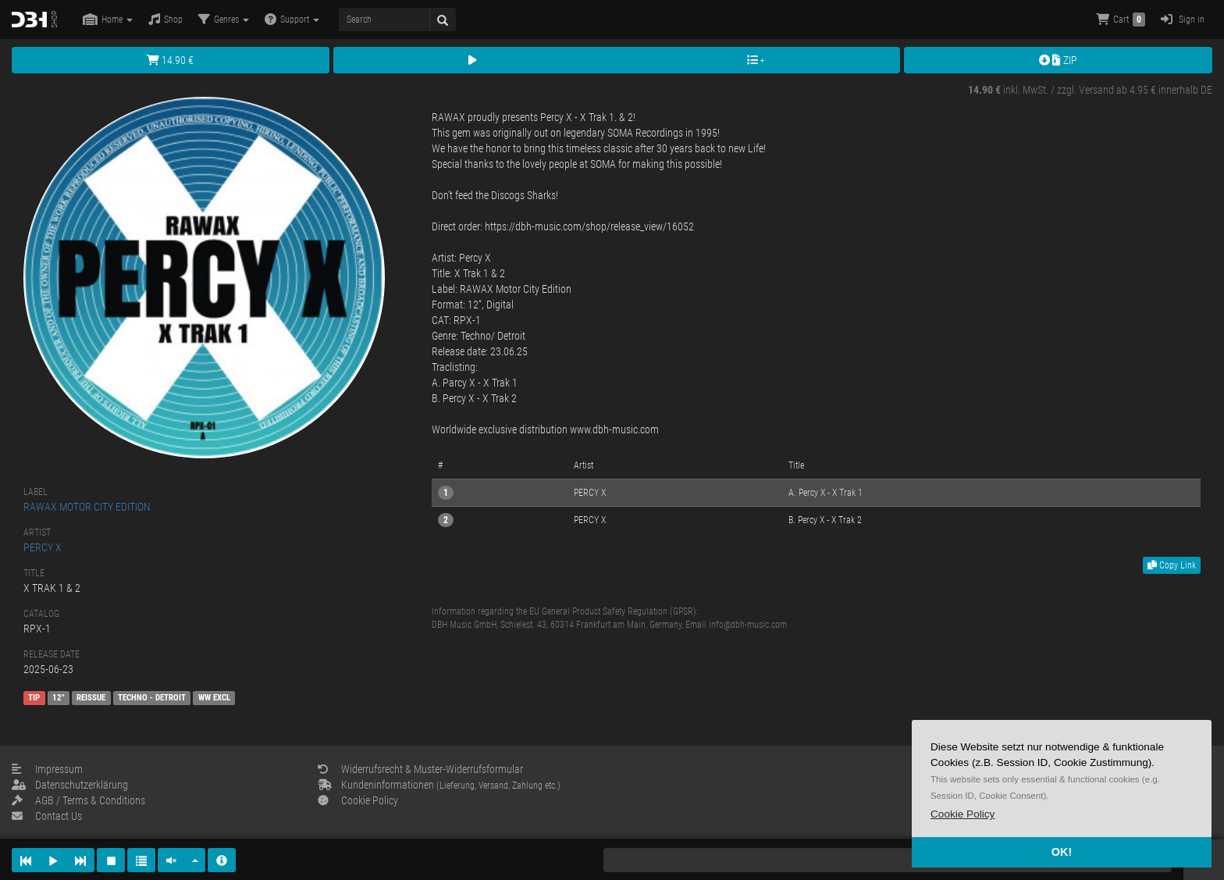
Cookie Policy (358, 800)
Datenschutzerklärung (70, 784)
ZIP (1058, 60)
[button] (962, 814)
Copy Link (1172, 565)
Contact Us (47, 816)
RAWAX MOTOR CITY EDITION (87, 507)
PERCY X (42, 547)
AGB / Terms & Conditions (78, 800)
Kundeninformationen (439, 784)
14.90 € (170, 60)
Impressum (47, 769)
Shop (165, 19)
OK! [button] (1061, 852)
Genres (223, 19)
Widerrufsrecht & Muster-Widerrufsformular (420, 769)
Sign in (1182, 19)
